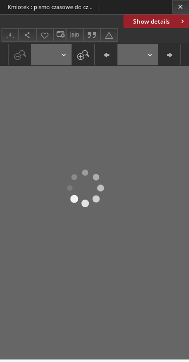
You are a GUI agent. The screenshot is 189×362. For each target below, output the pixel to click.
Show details (159, 21)
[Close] (180, 7)
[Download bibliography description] (74, 35)
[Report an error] (108, 35)
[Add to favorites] (44, 35)
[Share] (27, 35)
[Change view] (59, 35)
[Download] (10, 35)
